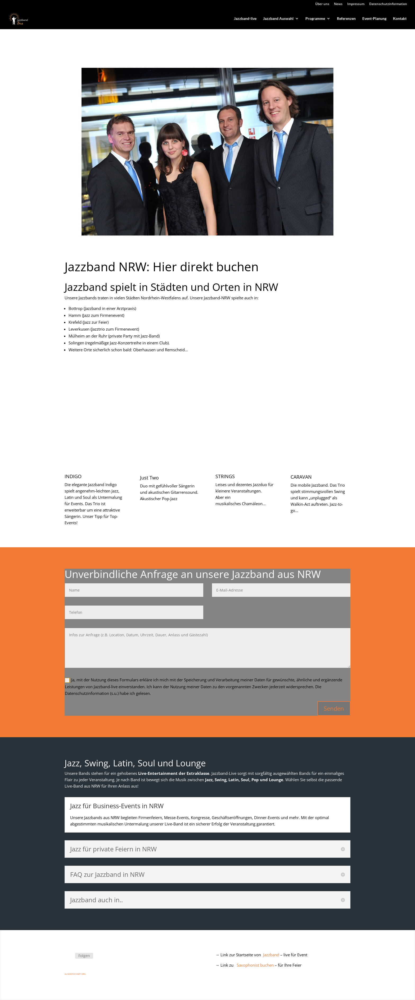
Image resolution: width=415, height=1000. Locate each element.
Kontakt (400, 19)
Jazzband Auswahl (278, 19)
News (338, 4)
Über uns (322, 4)
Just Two (149, 477)
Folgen (84, 955)
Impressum (355, 4)
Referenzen (346, 19)
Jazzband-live (245, 19)
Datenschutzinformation (388, 4)
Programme (315, 19)
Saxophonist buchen (255, 965)
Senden (334, 708)
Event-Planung (374, 19)
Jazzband (271, 954)
